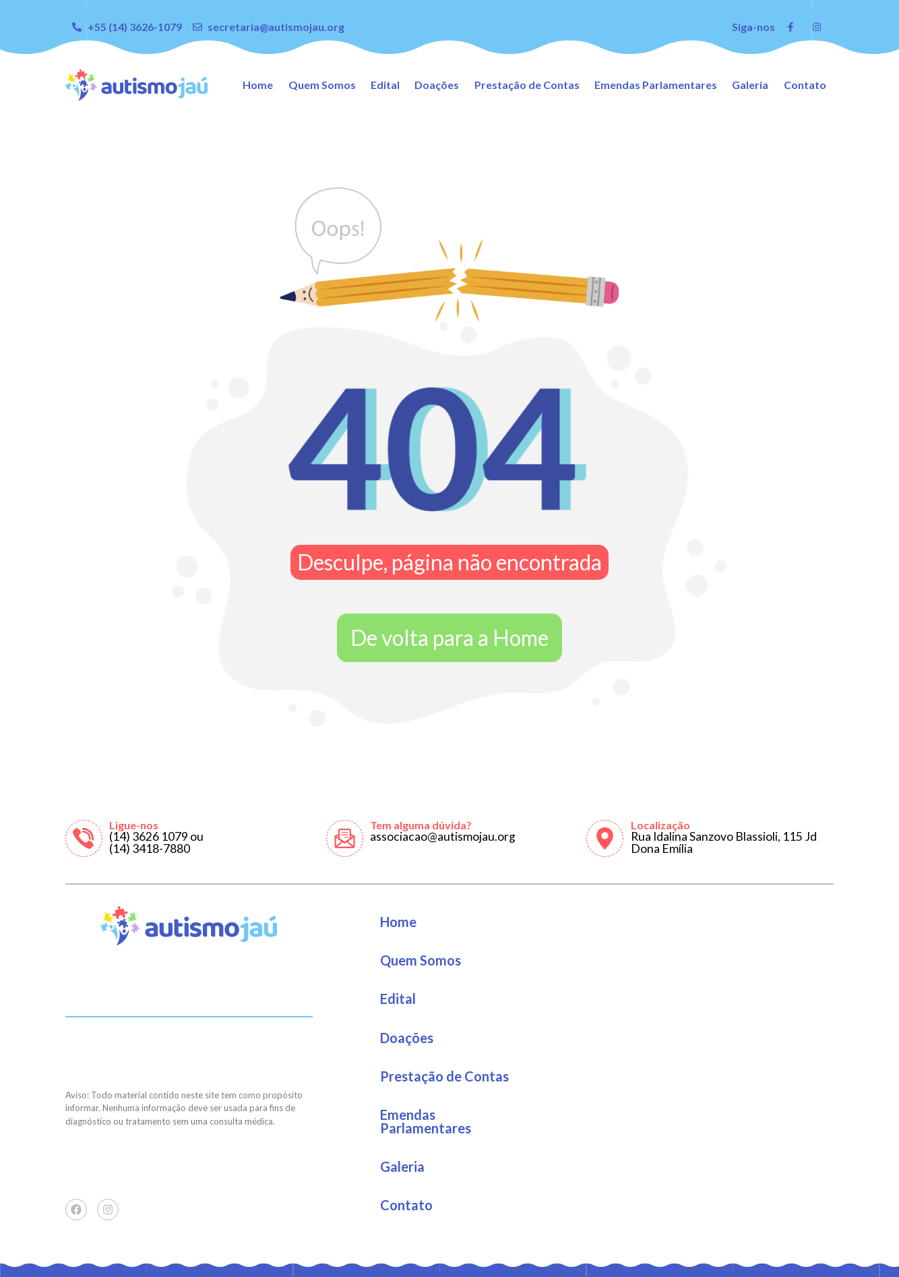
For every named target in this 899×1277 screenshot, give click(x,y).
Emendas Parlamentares (655, 84)
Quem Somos (322, 84)
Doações (436, 84)
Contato (805, 84)
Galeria (750, 84)
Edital (385, 84)
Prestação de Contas (527, 84)
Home (258, 84)
